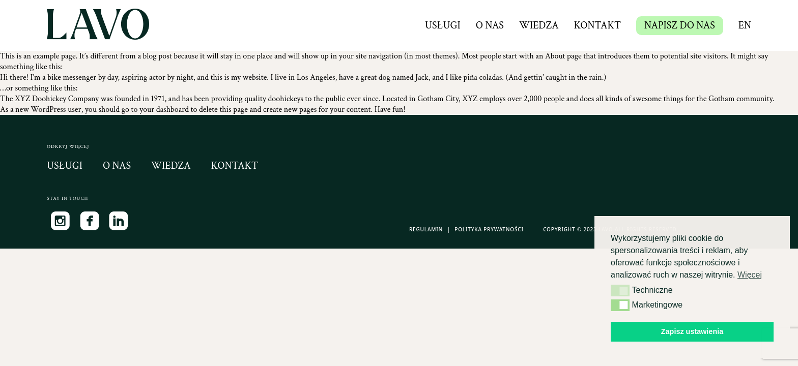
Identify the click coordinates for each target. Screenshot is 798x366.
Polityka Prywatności (488, 229)
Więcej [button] (749, 274)
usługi (64, 166)
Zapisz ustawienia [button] (692, 331)
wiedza (171, 166)
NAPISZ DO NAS (679, 25)
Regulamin (426, 229)
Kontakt (597, 25)
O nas (490, 25)
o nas (117, 166)
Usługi (443, 25)
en (744, 25)
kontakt (235, 166)
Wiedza (539, 25)
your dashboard (164, 109)
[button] (620, 290)
